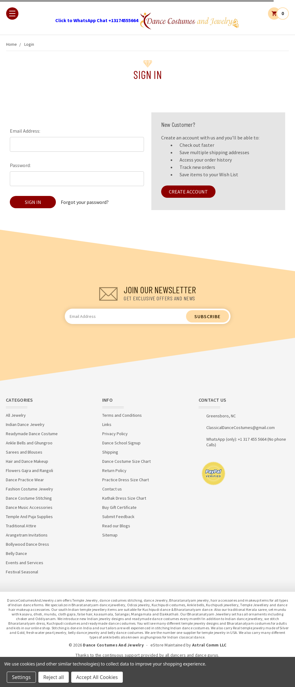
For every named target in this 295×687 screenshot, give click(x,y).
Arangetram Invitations (27, 535)
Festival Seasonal (22, 572)
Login (29, 44)
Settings (21, 677)
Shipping (110, 452)
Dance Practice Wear (25, 479)
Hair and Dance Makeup (27, 461)
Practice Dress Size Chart (125, 479)
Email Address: (25, 131)
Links (106, 424)
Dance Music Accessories (29, 507)
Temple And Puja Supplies (29, 516)
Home (11, 44)
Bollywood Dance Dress (27, 544)
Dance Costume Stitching (29, 498)
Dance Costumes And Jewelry (113, 645)
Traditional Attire (21, 526)
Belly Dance (16, 553)
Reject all (53, 677)
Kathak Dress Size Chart (124, 498)
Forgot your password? (85, 202)
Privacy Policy (115, 433)
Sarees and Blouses (24, 452)
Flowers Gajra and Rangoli (29, 470)
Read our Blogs (116, 526)
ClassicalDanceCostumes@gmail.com (240, 427)
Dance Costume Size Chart (126, 461)
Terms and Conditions (122, 415)
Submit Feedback (118, 516)
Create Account (188, 192)
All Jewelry (16, 415)
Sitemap (110, 535)
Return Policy (114, 470)
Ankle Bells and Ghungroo (29, 443)
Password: (20, 165)
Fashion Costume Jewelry (29, 489)
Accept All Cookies (97, 677)
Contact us (112, 489)
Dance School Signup (121, 443)
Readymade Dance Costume (32, 433)
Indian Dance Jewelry (25, 424)
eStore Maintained (167, 645)
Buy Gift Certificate (119, 507)
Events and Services (24, 562)
